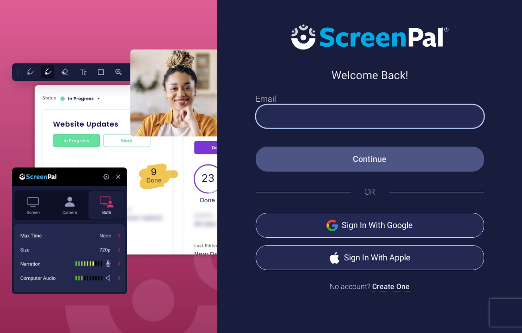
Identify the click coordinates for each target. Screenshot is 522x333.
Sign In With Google (369, 225)
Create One (391, 286)
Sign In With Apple (370, 258)
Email (266, 99)
